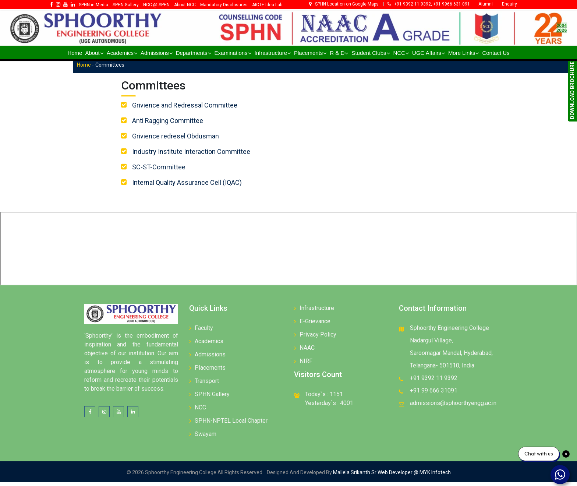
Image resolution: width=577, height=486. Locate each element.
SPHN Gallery (212, 397)
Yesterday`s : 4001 (329, 406)
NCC (200, 411)
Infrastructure (317, 311)
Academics (209, 344)
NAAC (307, 351)
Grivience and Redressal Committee (192, 109)
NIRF (306, 364)
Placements (210, 371)
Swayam (205, 437)
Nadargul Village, (431, 344)
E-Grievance (315, 324)
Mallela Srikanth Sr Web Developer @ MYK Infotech (391, 476)
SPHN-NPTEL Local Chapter (231, 424)
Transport (207, 384)
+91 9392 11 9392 (433, 381)
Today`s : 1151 (324, 397)
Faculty (204, 331)
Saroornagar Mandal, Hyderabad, (451, 356)
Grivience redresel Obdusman (182, 140)
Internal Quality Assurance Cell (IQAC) (194, 186)
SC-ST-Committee (166, 171)
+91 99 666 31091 (433, 394)
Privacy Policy (318, 338)
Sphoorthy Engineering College (449, 331)
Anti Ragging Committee (174, 124)
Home (99, 69)
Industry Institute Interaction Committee (198, 155)
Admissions (210, 358)
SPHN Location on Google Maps (344, 4)
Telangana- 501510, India (442, 369)
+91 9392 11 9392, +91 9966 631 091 (428, 4)
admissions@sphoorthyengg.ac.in (453, 406)
